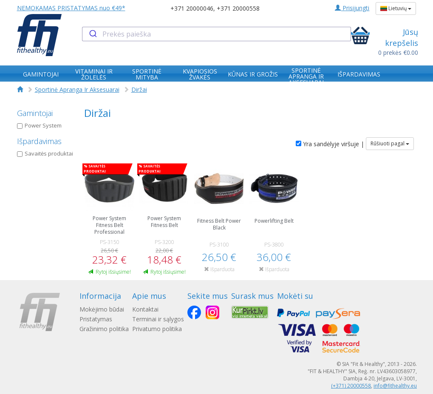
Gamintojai (35, 113)
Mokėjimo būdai (101, 309)
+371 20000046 (191, 8)
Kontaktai (145, 309)
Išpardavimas (39, 141)
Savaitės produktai (45, 153)
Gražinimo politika (104, 329)
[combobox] (216, 34)
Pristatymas (95, 319)
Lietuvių (395, 8)
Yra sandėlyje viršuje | (330, 144)
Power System (39, 125)
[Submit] (92, 34)
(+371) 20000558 (351, 385)
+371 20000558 (238, 8)
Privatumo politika (157, 329)
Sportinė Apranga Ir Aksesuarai (77, 89)
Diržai (139, 89)
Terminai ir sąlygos (158, 319)
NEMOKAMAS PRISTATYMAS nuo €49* (71, 8)
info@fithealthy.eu (395, 385)
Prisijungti (352, 8)
